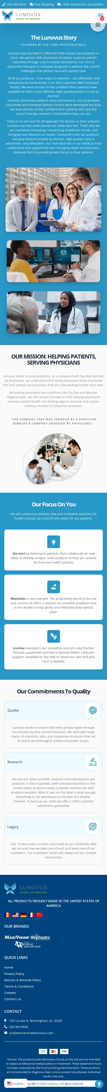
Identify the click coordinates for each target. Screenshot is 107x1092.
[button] (101, 16)
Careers (10, 993)
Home (8, 967)
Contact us (12, 999)
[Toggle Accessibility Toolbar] (99, 1084)
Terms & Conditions (19, 986)
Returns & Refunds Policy (22, 980)
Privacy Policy (14, 974)
